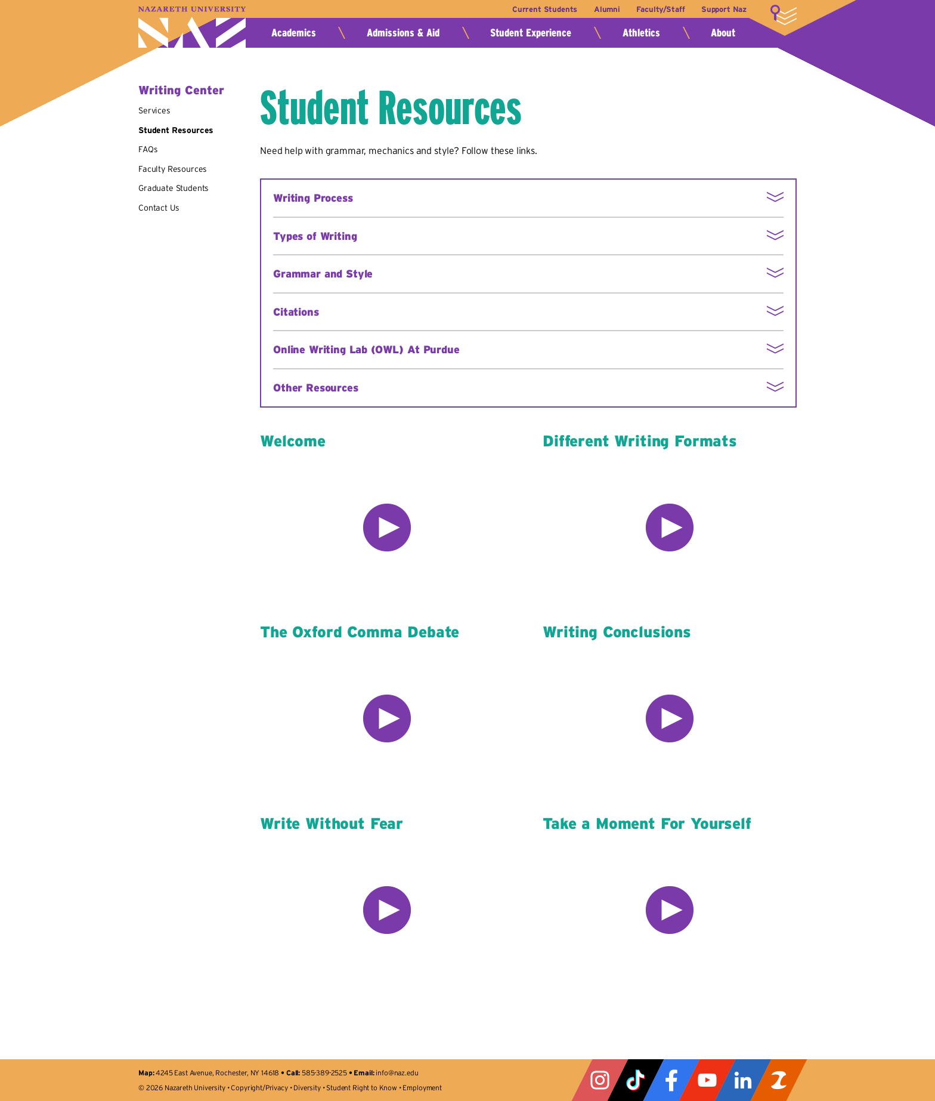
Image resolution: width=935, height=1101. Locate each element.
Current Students (541, 9)
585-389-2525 (324, 1073)
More (783, 15)
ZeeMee (779, 1080)
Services (154, 110)
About (723, 33)
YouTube (707, 1080)
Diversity (307, 1087)
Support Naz (724, 9)
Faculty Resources (172, 169)
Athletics (641, 33)
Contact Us (158, 207)
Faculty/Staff (659, 9)
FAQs (147, 149)
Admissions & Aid (403, 33)
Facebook (671, 1080)
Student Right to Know (361, 1087)
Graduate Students (173, 188)
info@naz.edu (397, 1073)
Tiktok (635, 1080)
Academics (293, 33)
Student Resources (175, 130)
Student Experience (530, 33)
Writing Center (181, 90)
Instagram (600, 1080)
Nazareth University (192, 27)
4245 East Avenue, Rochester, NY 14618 (217, 1073)
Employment (422, 1087)
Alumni (605, 9)
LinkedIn (743, 1080)
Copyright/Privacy (259, 1087)
